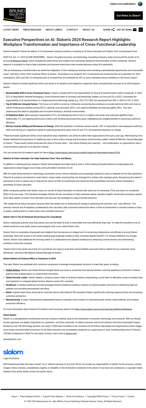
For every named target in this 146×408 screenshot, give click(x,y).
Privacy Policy (118, 396)
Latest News (11, 29)
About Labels (54, 29)
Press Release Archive (30, 396)
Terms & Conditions (75, 396)
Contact (72, 29)
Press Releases (32, 29)
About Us (88, 29)
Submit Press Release (53, 396)
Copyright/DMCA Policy (98, 396)
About (14, 396)
